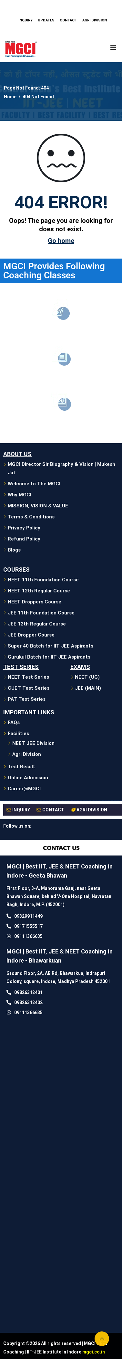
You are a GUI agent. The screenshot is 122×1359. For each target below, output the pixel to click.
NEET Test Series (28, 677)
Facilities (18, 733)
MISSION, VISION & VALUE (38, 506)
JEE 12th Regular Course (37, 624)
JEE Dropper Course (31, 635)
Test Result (21, 767)
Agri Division (26, 754)
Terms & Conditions (31, 517)
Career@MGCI (24, 789)
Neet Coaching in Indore (61, 330)
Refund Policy (24, 539)
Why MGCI (19, 495)
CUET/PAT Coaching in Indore (61, 421)
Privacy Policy (24, 528)
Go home (61, 241)
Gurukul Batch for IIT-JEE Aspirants (49, 657)
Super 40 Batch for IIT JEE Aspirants (50, 646)
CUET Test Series (28, 688)
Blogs (14, 550)
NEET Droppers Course (34, 602)
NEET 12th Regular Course (39, 591)
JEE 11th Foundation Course (41, 613)
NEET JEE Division (33, 743)
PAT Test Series (27, 699)
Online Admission (28, 778)
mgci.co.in (93, 1351)
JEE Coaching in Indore (61, 376)
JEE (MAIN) (88, 688)
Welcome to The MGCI (34, 484)
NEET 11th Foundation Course (43, 580)
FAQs (14, 722)
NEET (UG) (87, 677)
